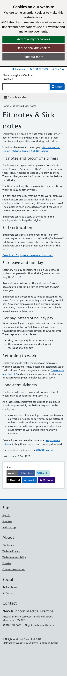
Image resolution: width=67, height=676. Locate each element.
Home (5, 105)
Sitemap (7, 521)
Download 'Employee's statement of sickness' (27, 255)
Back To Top (9, 527)
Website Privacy (11, 551)
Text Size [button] (58, 69)
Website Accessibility (14, 557)
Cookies (6, 563)
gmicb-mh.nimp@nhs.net (39, 625)
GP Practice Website (13, 642)
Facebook (9, 587)
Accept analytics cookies (33, 39)
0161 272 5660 (39, 69)
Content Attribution (13, 569)
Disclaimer (8, 545)
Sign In (6, 515)
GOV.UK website (45, 450)
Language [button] (19, 69)
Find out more (33, 57)
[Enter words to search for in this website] (26, 86)
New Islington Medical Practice (17, 77)
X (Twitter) (8, 593)
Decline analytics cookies (33, 48)
